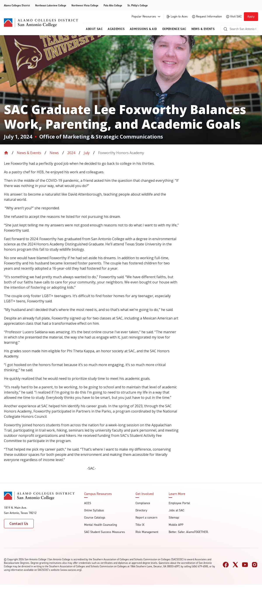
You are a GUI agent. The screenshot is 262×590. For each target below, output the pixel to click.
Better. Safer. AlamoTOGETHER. (188, 532)
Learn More (177, 494)
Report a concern (146, 517)
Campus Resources (98, 494)
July (87, 152)
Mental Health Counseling (100, 525)
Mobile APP (176, 525)
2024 (71, 152)
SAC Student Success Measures (104, 532)
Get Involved (144, 494)
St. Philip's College (137, 5)
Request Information (207, 16)
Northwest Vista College (84, 5)
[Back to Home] (6, 152)
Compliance (142, 503)
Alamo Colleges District (17, 5)
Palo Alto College (113, 5)
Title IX (139, 525)
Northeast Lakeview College (50, 5)
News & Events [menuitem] (203, 29)
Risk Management (146, 532)
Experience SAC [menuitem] (174, 29)
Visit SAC (234, 16)
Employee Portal (179, 503)
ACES (87, 503)
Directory (141, 510)
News (54, 152)
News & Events (29, 152)
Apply (251, 16)
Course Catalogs (94, 517)
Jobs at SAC (176, 510)
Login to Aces (177, 16)
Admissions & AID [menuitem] (143, 29)
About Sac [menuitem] (94, 29)
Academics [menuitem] (116, 29)
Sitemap (174, 517)
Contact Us (18, 523)
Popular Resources (146, 16)
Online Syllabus (94, 510)
